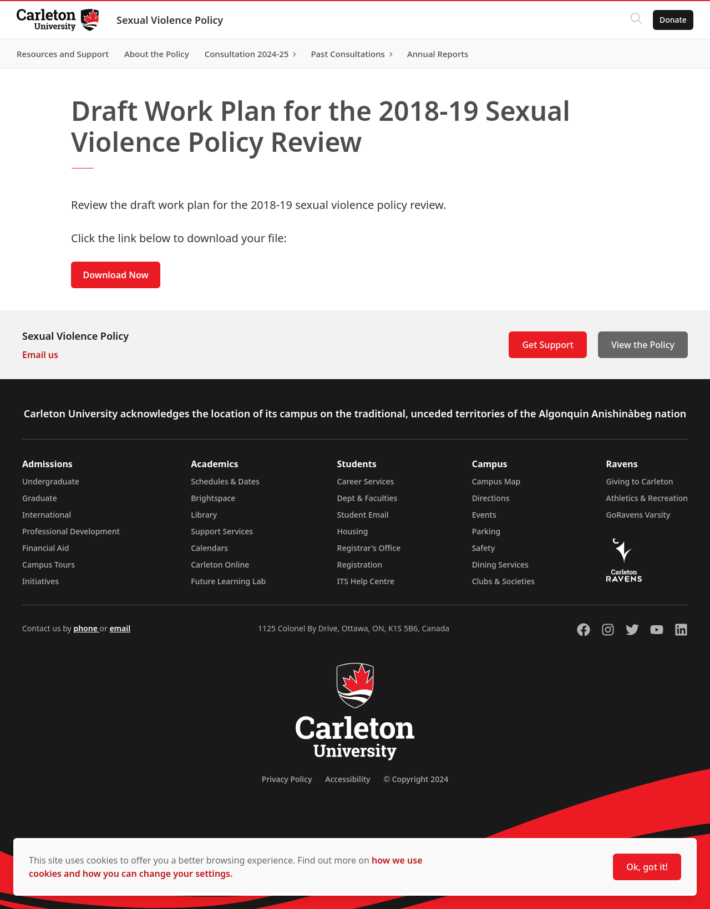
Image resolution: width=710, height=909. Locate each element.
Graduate (39, 498)
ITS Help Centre (366, 581)
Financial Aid (45, 548)
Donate (672, 19)
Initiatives (40, 581)
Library (204, 514)
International (46, 514)
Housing (352, 531)
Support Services (222, 531)
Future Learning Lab (228, 581)
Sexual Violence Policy (171, 20)
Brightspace (213, 498)
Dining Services (500, 564)
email (119, 628)
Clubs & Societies (503, 581)
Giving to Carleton (639, 481)
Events (484, 514)
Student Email (363, 514)
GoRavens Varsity (638, 514)
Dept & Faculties (367, 498)
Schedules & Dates (225, 481)
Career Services (365, 481)
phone (86, 628)
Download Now (116, 275)
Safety (483, 548)
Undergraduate (50, 481)
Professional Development (71, 531)
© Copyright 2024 (415, 779)
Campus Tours (48, 564)
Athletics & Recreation (647, 498)
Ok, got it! (647, 867)
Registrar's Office (369, 548)
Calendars (209, 548)
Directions (491, 498)
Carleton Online (220, 564)
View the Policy (642, 345)
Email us (40, 355)
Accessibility (347, 779)
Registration (360, 564)
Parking (486, 531)
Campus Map (496, 481)
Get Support (547, 345)
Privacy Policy (287, 779)
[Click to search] (635, 20)
